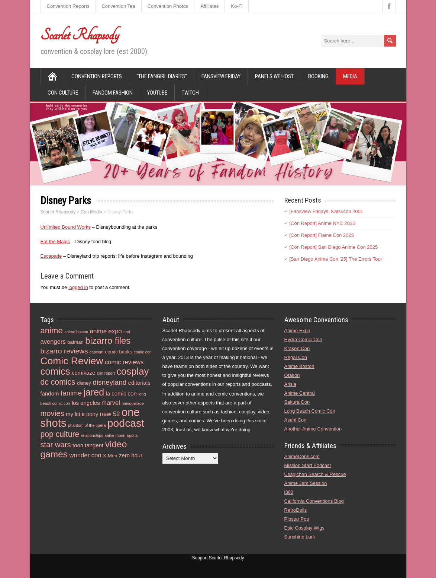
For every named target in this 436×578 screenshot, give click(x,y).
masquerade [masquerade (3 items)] (132, 403)
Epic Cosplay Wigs (304, 528)
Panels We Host (274, 76)
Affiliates (209, 6)
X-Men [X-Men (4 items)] (110, 455)
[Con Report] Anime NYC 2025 (322, 223)
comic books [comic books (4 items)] (118, 352)
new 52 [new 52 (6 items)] (110, 413)
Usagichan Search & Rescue (315, 474)
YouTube (157, 92)
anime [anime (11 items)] (52, 330)
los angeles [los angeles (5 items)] (86, 403)
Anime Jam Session (305, 483)
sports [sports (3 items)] (132, 435)
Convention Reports (68, 6)
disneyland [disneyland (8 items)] (109, 382)
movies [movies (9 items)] (52, 413)
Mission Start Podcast (307, 465)
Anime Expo (297, 330)
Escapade (51, 256)
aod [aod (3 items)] (126, 332)
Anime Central (299, 393)
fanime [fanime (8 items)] (71, 393)
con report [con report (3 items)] (106, 373)
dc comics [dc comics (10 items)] (58, 382)
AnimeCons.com (302, 456)
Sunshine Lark (299, 537)
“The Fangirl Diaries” (161, 76)
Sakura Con (297, 402)
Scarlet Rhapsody (80, 35)
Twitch (190, 92)
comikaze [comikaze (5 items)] (83, 372)
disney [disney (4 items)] (84, 383)
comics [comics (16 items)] (55, 371)
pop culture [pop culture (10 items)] (60, 434)
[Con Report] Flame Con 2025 (322, 235)
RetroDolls (295, 510)
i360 (289, 492)
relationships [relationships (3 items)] (92, 435)
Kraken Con (297, 348)
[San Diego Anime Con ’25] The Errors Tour (336, 259)
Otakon (292, 375)
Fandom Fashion (113, 92)
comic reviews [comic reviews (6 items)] (124, 362)
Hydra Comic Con (303, 339)
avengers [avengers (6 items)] (53, 341)
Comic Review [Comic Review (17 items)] (72, 360)
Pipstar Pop (296, 519)
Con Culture (63, 92)
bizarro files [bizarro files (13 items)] (107, 341)
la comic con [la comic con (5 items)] (121, 393)
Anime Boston (299, 366)
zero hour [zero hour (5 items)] (130, 455)
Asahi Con (295, 420)
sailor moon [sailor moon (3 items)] (115, 435)
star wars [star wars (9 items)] (56, 445)
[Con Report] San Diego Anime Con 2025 (334, 247)
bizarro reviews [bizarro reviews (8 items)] (64, 351)
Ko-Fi (236, 6)
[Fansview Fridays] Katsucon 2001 (327, 211)
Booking (318, 76)
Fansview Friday (220, 76)
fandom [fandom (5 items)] (50, 393)
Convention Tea (118, 6)
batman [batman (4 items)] (75, 342)
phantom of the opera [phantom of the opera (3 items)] (87, 425)
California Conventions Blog (314, 501)
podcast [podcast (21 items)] (125, 423)
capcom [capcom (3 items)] (96, 352)
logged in (78, 287)
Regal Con (295, 357)
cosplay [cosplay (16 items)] (132, 371)
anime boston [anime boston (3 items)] (76, 332)
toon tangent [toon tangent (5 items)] (87, 445)
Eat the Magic (55, 241)
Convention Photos (168, 6)
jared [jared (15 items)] (93, 392)
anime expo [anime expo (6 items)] (106, 331)
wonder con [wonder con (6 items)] (85, 455)
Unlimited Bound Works (66, 227)
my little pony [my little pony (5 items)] (82, 414)
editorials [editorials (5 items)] (139, 382)
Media (350, 76)
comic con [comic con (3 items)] (143, 352)
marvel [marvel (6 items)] (110, 402)
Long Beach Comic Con (309, 411)
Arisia (290, 384)
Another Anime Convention (313, 429)
